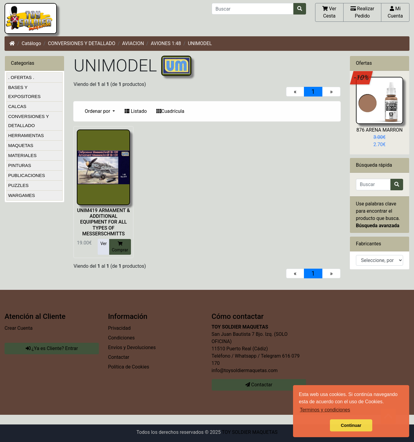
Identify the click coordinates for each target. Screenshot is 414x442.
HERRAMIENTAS (26, 135)
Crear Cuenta (19, 328)
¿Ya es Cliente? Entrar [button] (52, 348)
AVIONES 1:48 (166, 43)
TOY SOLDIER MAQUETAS (249, 432)
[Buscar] (253, 9)
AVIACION (133, 43)
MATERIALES (22, 155)
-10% (361, 77)
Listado (136, 111)
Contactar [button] (258, 384)
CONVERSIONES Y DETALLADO (81, 43)
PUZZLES (18, 185)
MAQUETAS (20, 145)
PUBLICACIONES (26, 175)
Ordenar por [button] (98, 111)
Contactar (118, 357)
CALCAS (17, 106)
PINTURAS (19, 165)
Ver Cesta (329, 12)
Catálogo (31, 43)
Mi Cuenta (395, 12)
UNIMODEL (200, 43)
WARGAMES (21, 195)
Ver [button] (103, 243)
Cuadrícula (170, 111)
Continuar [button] (351, 425)
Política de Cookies (128, 367)
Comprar (120, 246)
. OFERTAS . (21, 77)
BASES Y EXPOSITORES (24, 92)
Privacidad (119, 328)
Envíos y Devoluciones (132, 347)
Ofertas (364, 63)
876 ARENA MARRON (379, 130)
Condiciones (121, 338)
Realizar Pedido (362, 12)
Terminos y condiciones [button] (325, 409)
